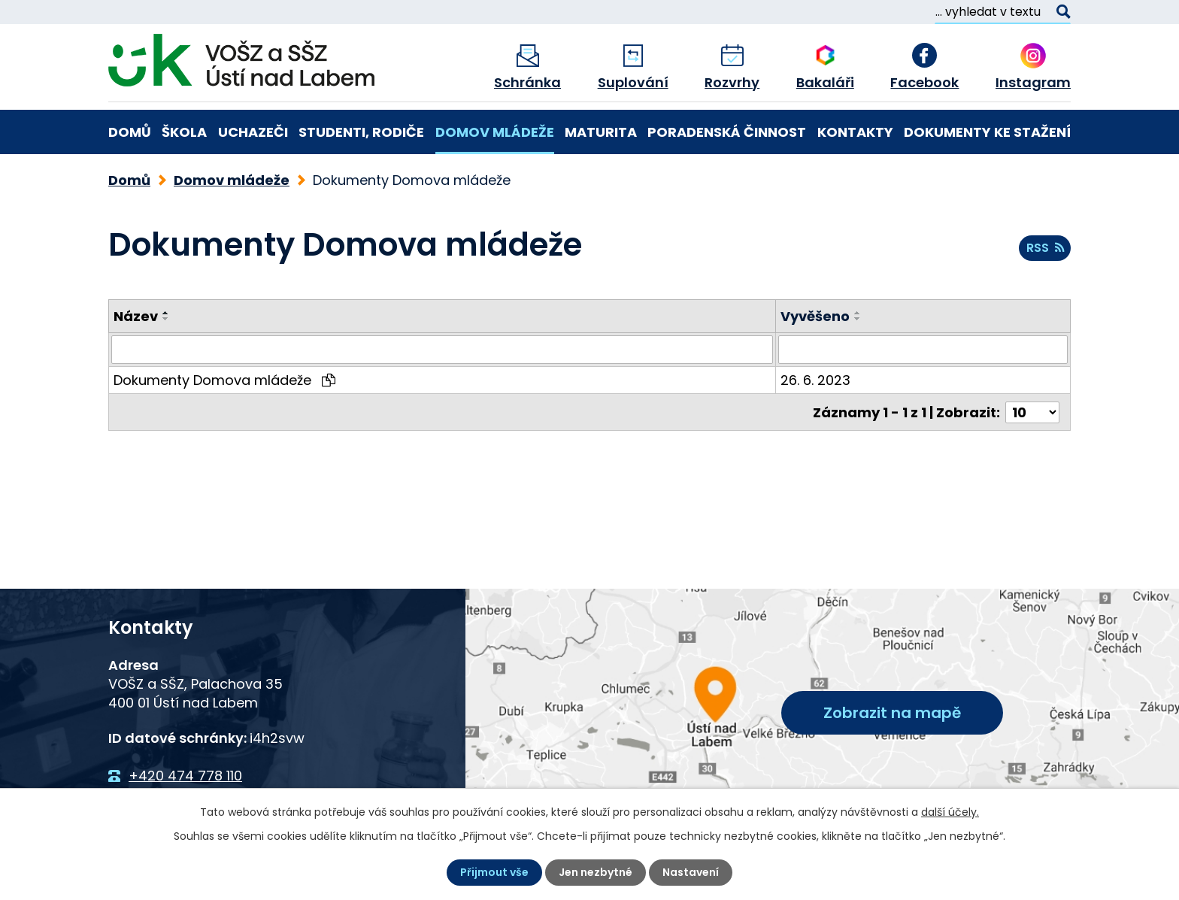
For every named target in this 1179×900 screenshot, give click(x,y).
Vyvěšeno (815, 316)
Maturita (601, 132)
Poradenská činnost (726, 132)
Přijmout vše (494, 872)
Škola (184, 132)
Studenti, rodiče (361, 132)
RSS (1045, 247)
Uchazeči (253, 132)
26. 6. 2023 (815, 380)
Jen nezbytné (595, 872)
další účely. (950, 812)
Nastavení (690, 872)
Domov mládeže (494, 132)
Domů (129, 132)
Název (136, 316)
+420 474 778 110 (185, 775)
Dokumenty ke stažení (987, 132)
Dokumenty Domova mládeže (224, 380)
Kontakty (855, 132)
